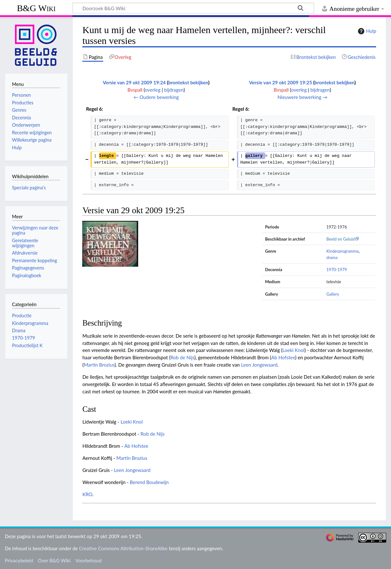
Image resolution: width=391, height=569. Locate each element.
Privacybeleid (19, 560)
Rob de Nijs (182, 357)
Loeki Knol (293, 350)
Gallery (333, 294)
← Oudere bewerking (156, 97)
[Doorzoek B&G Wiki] (193, 8)
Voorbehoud (88, 560)
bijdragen (174, 90)
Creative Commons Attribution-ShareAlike (123, 548)
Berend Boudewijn (149, 482)
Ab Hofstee (283, 357)
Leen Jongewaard (259, 365)
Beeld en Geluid (341, 239)
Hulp (366, 31)
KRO (87, 494)
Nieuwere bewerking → (302, 97)
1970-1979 (337, 269)
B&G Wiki (36, 8)
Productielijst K (27, 345)
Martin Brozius (99, 365)
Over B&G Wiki (54, 560)
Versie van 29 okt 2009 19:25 (280, 82)
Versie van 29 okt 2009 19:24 (134, 82)
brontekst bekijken (188, 82)
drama (332, 257)
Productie (21, 315)
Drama (18, 330)
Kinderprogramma (343, 251)
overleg (152, 90)
